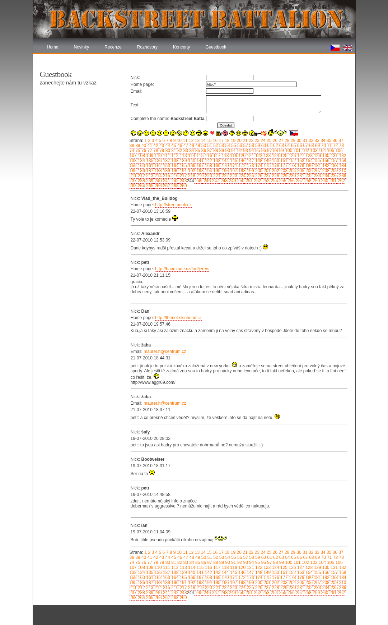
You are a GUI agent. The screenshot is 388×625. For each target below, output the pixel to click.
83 (185, 150)
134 (141, 160)
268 (174, 185)
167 (199, 165)
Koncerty (181, 47)
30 (298, 140)
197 (233, 170)
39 (137, 145)
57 (245, 145)
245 (198, 180)
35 (329, 140)
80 (167, 150)
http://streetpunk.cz (173, 204)
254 (274, 180)
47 (185, 145)
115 (199, 155)
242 (174, 180)
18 (227, 140)
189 (166, 170)
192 (191, 170)
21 (245, 140)
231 (300, 175)
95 (257, 150)
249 (232, 180)
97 (269, 150)
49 (197, 145)
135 (149, 160)
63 (281, 145)
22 (251, 140)
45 (173, 145)
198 (241, 170)
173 (250, 165)
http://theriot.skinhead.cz (178, 317)
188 (157, 170)
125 (283, 155)
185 (133, 170)
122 (258, 155)
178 (292, 165)
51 (209, 145)
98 (275, 150)
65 (293, 145)
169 (216, 165)
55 (233, 145)
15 (209, 140)
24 (263, 140)
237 (133, 180)
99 (281, 150)
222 (224, 175)
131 (333, 155)
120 (241, 155)
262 (341, 180)
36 (334, 140)
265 (149, 185)
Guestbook (215, 47)
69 (317, 145)
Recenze (112, 47)
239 (149, 180)
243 (182, 180)
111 (166, 155)
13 (196, 140)
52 (215, 145)
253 (265, 180)
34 (322, 140)
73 (341, 145)
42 (155, 145)
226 (258, 175)
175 (266, 165)
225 (250, 175)
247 (215, 180)
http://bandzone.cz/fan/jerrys (182, 268)
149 (266, 160)
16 (214, 140)
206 (308, 170)
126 (292, 155)
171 (233, 165)
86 (203, 150)
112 (174, 155)
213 (149, 175)
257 (299, 180)
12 (191, 140)
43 (161, 145)
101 (296, 150)
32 (310, 140)
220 (208, 175)
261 (332, 180)
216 (174, 175)
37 (340, 140)
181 (317, 165)
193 (199, 170)
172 (241, 165)
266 (157, 185)
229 (283, 175)
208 (325, 170)
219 (199, 175)
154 (308, 160)
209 (333, 170)
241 (166, 180)
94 (251, 150)
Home (53, 47)
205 (300, 170)
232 (308, 175)
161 (149, 165)
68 (311, 145)
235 (333, 175)
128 (308, 155)
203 (283, 170)
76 (143, 150)
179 (300, 165)
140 (191, 160)
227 (266, 175)
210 (342, 170)
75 (137, 150)
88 (215, 150)
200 (258, 170)
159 (133, 165)
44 (167, 145)
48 (191, 145)
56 (239, 145)
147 (250, 160)
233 (317, 175)
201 (266, 170)
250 (240, 180)
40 (143, 145)
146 (241, 160)
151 (283, 160)
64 (287, 145)
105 (330, 150)
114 (191, 155)
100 (288, 150)
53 (221, 145)
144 (224, 160)
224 (241, 175)
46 (179, 145)
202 (275, 170)
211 (133, 175)
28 (287, 140)
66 (299, 145)
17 (221, 140)
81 (173, 150)
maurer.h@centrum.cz (165, 351)
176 (275, 165)
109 (149, 155)
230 (292, 175)
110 (157, 155)
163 (166, 165)
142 (208, 160)
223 (233, 175)
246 (206, 180)
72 (335, 145)
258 (307, 180)
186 (141, 170)
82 (179, 150)
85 (197, 150)
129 (317, 155)
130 (325, 155)
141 (199, 160)
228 (275, 175)
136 (157, 160)
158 (342, 160)
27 (280, 140)
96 (263, 150)
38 (132, 145)
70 (323, 145)
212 (141, 175)
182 (325, 165)
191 (182, 170)
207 (317, 170)
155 (317, 160)
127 (300, 155)
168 (208, 165)
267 (166, 185)
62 (275, 145)
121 (250, 155)
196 (224, 170)
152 (292, 160)
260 (324, 180)
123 (266, 155)
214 (157, 175)
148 (258, 160)
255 (282, 180)
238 (141, 180)
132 (342, 155)
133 (133, 160)
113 (182, 155)
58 (251, 145)
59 (257, 145)
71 (329, 145)
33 (316, 140)
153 (300, 160)
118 (224, 155)
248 (223, 180)
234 (325, 175)
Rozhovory (147, 47)
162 (157, 165)
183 (333, 165)
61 (269, 145)
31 (304, 140)
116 (208, 155)
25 (269, 140)
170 (224, 165)
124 (275, 155)
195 (216, 170)
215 (166, 175)
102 (305, 150)
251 (248, 180)
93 (245, 150)
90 (227, 150)
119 (233, 155)
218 (191, 175)
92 (239, 150)
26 (274, 140)
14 (203, 140)
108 (141, 155)
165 (182, 165)
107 (133, 155)
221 (216, 175)
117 (216, 155)
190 (174, 170)
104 (321, 150)
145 (233, 160)
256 (290, 180)
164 (174, 165)
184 (342, 165)
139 (182, 160)
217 (182, 175)
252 (257, 180)
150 (275, 160)
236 (342, 175)
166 (191, 165)
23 (256, 140)
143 (216, 160)
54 (227, 145)
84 (191, 150)
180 (308, 165)
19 (233, 140)
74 (132, 150)
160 (141, 165)
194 (208, 170)
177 (283, 165)
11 (185, 140)
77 (149, 150)
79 (161, 150)
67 (305, 145)
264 (141, 185)
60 (263, 145)
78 (155, 150)
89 (221, 150)
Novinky (81, 47)
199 (250, 170)
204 (292, 170)
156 (325, 160)
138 (174, 160)
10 (179, 140)
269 (182, 185)
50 (203, 145)
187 (149, 170)
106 (338, 150)
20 (238, 140)
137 (166, 160)
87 (209, 150)
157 (333, 160)
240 (157, 180)
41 (149, 145)
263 (133, 185)
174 (258, 165)
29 (292, 140)
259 (316, 180)
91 (233, 150)
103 (313, 150)
